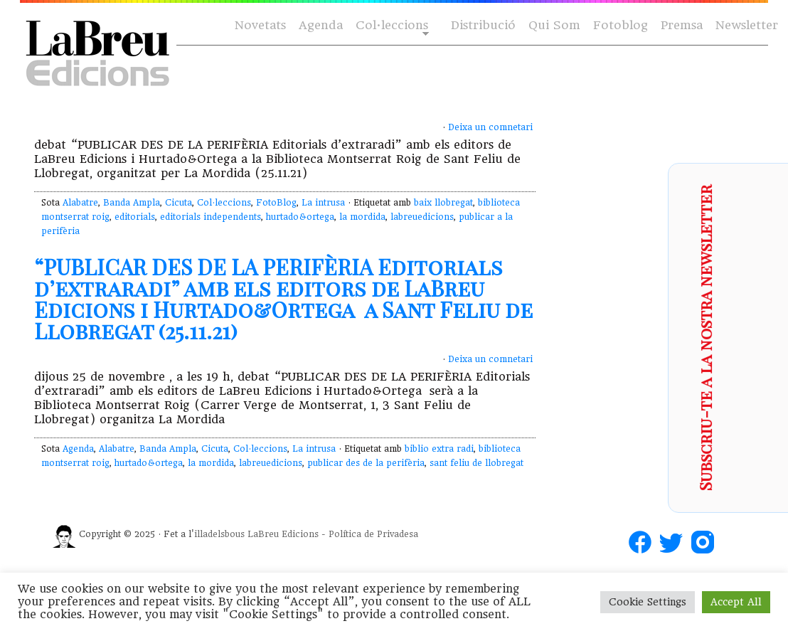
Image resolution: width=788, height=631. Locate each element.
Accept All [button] (736, 602)
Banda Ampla (131, 203)
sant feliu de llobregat (476, 463)
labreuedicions (422, 217)
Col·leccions (391, 25)
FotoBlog (276, 203)
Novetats (260, 25)
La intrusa (323, 203)
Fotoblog (620, 25)
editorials (135, 217)
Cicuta (178, 203)
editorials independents (210, 217)
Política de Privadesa (373, 534)
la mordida (362, 217)
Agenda (321, 25)
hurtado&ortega (300, 217)
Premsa (682, 25)
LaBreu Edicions (283, 534)
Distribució (483, 25)
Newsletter (746, 25)
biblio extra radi (439, 449)
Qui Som (554, 25)
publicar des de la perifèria (366, 463)
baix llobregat (443, 203)
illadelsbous (219, 534)
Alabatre (80, 203)
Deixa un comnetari (490, 127)
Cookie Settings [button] (647, 602)
